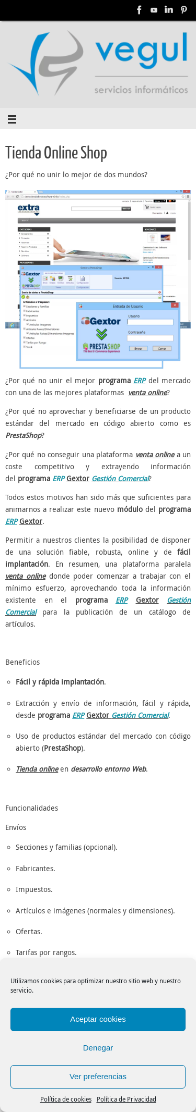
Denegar (98, 1047)
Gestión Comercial (119, 478)
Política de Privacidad (126, 1099)
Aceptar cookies (98, 1019)
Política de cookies (65, 1099)
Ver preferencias (98, 1076)
